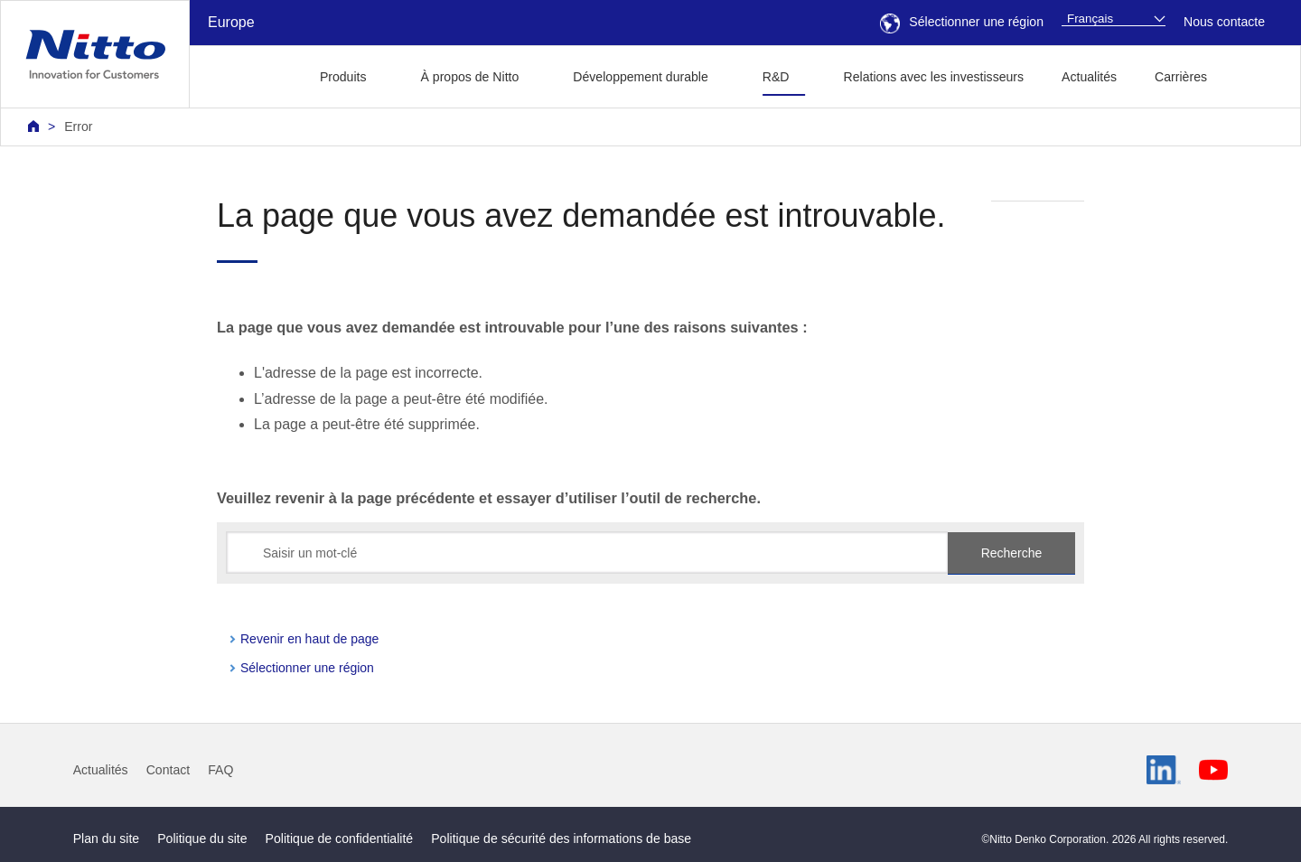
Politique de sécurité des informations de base (561, 838)
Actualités (1089, 77)
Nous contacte (1224, 21)
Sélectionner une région (962, 21)
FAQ (220, 770)
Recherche (1012, 553)
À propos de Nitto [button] (470, 77)
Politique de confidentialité (340, 838)
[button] (1254, 74)
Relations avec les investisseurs (934, 77)
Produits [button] (343, 77)
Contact (168, 770)
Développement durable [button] (640, 77)
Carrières (1181, 77)
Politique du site (202, 838)
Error (78, 126)
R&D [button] (776, 77)
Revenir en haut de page (309, 639)
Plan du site (106, 838)
